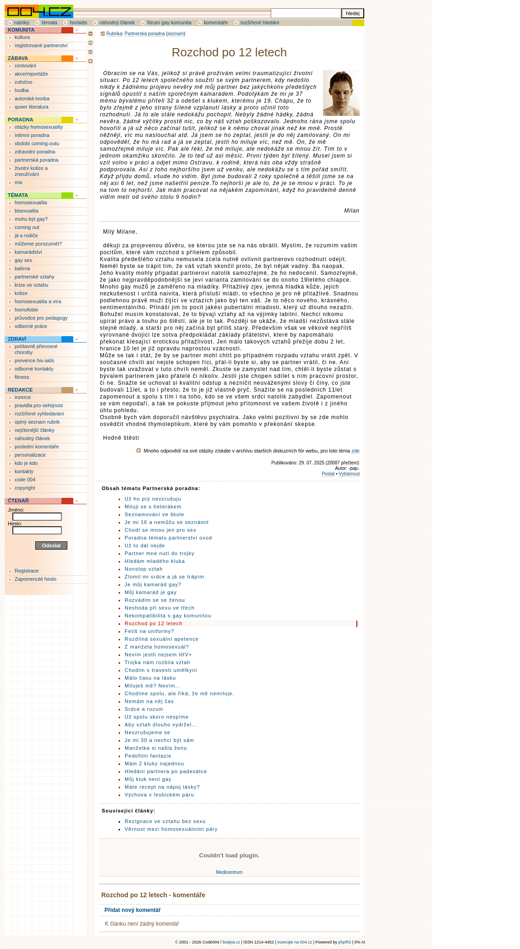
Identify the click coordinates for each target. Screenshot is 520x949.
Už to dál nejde (145, 545)
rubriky (21, 22)
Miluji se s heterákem (153, 506)
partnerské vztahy (35, 276)
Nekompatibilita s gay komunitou (168, 615)
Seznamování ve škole (155, 514)
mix (18, 182)
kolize (21, 293)
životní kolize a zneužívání (31, 171)
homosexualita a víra (38, 301)
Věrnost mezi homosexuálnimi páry (171, 829)
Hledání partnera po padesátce (166, 771)
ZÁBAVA (18, 58)
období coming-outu (37, 143)
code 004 (25, 479)
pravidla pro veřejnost (39, 405)
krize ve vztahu (31, 285)
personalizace (30, 455)
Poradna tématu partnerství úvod (168, 537)
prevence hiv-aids (34, 360)
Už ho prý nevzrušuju (153, 499)
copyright (25, 488)
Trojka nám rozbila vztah (157, 662)
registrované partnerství (41, 45)
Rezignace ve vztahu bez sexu (165, 821)
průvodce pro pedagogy (41, 318)
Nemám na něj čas (149, 701)
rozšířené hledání (260, 22)
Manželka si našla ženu (156, 748)
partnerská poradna (36, 160)
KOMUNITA (21, 30)
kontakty (24, 471)
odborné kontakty (34, 368)
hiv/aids (78, 22)
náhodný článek (117, 22)
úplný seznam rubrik (37, 422)
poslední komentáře (37, 446)
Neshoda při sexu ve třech (160, 608)
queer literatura (32, 106)
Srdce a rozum (144, 709)
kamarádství (28, 252)
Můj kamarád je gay (151, 592)
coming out (27, 227)
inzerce (23, 397)
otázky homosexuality (39, 127)
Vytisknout (349, 473)
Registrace (27, 570)
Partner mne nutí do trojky (160, 553)
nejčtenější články (35, 430)
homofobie (26, 309)
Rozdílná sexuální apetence (162, 639)
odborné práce (31, 326)
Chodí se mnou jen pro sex (160, 530)
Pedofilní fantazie (148, 755)
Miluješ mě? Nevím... (153, 685)
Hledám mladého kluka (155, 561)
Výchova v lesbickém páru (159, 794)
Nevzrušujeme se (147, 732)
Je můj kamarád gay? (153, 584)
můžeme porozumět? (38, 243)
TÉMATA (18, 195)
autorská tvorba (32, 98)
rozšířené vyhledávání (39, 413)
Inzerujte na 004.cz (294, 942)
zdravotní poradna (35, 151)
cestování (25, 65)
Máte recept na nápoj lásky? (162, 787)
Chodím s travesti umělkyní (161, 670)
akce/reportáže (31, 73)
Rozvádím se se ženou (155, 600)
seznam (176, 33)
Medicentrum (229, 872)
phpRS (345, 942)
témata (49, 22)
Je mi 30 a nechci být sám (159, 740)
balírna (22, 268)
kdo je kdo (26, 463)
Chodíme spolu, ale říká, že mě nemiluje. (179, 693)
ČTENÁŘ (18, 500)
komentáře (216, 22)
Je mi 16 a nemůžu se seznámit (167, 522)
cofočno (24, 82)
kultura (22, 37)
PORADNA (20, 119)
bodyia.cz (231, 942)
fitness (22, 377)
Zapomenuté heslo (35, 579)
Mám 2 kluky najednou (154, 763)
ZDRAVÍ (17, 339)
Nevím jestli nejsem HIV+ (158, 654)
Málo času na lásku (150, 678)
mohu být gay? (31, 219)
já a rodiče (26, 235)
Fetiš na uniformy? (149, 631)
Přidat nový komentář (132, 910)
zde (355, 450)
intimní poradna (32, 135)
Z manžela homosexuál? (157, 646)
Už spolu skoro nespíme (157, 717)
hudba (22, 90)
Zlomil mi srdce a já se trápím (164, 576)
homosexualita (31, 202)
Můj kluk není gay (148, 779)
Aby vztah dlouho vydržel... (161, 724)
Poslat (328, 473)
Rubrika (114, 33)
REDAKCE (20, 390)
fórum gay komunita (169, 22)
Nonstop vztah (144, 569)
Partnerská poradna (145, 33)
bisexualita (26, 210)
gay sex (23, 260)
